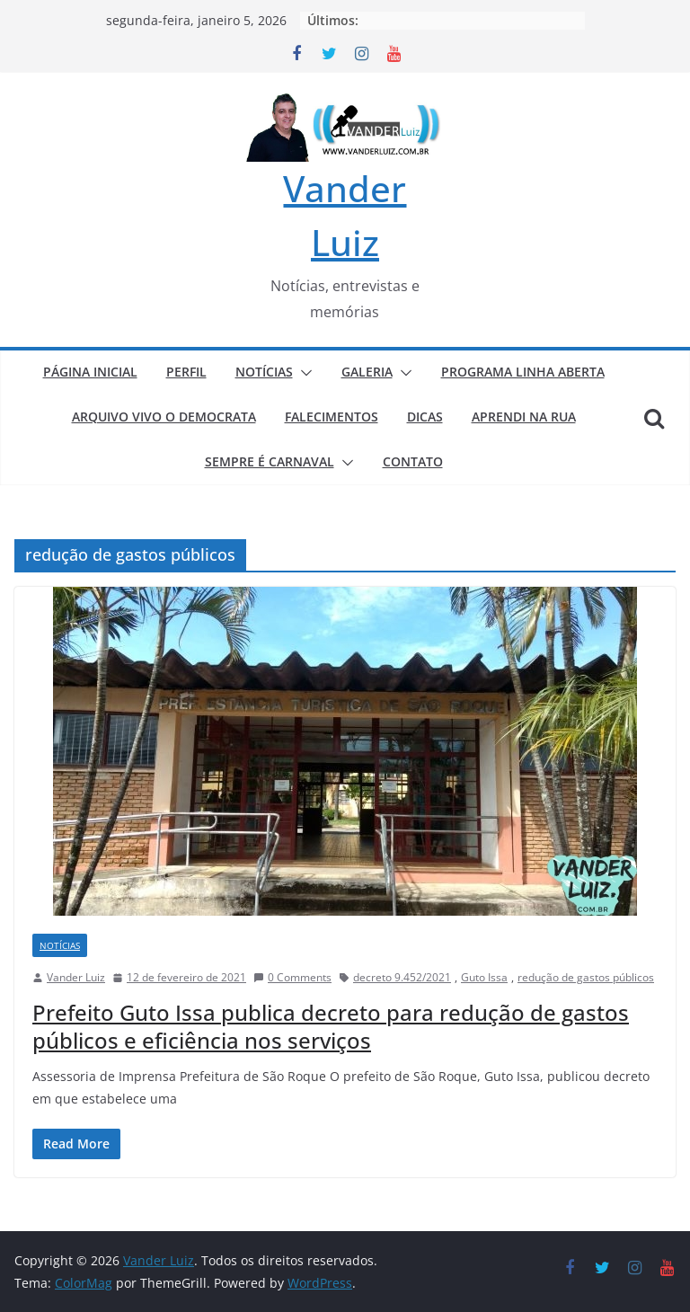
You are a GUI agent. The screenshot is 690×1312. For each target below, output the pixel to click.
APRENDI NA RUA (524, 416)
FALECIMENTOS (331, 416)
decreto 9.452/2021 (402, 977)
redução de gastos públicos (586, 977)
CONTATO (413, 461)
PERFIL (186, 371)
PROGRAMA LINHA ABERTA (523, 371)
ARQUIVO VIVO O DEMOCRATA (164, 416)
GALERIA (367, 371)
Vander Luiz (76, 977)
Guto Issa (484, 977)
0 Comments (292, 977)
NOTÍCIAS (264, 371)
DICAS (425, 416)
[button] (303, 372)
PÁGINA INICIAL (90, 371)
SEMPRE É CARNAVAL (269, 461)
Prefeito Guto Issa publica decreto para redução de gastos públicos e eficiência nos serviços (330, 1026)
